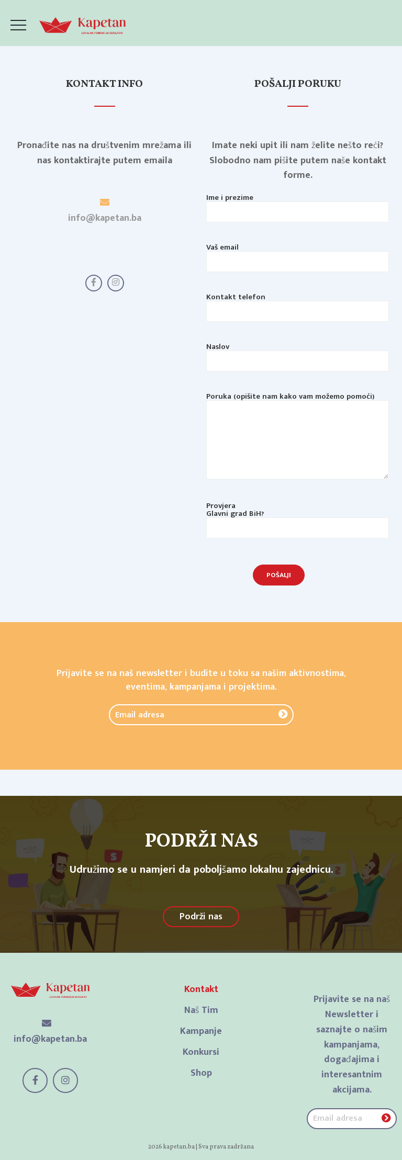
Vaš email (297, 255)
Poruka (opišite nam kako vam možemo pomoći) (297, 444)
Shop (201, 1073)
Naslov (297, 355)
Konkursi (201, 1052)
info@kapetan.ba (104, 218)
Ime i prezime (297, 206)
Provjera (297, 518)
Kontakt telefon (297, 305)
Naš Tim (201, 1010)
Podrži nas (201, 917)
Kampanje (201, 1031)
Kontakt (201, 989)
